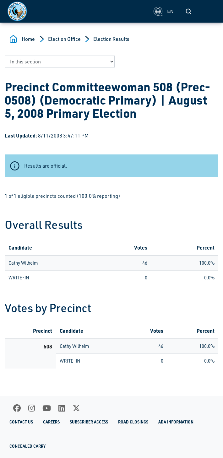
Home (28, 39)
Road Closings (133, 421)
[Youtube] (47, 408)
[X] (76, 408)
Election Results (111, 39)
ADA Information (175, 421)
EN (163, 11)
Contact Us (21, 421)
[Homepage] (77, 11)
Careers (51, 421)
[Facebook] (16, 408)
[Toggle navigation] (208, 11)
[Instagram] (31, 408)
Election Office (64, 39)
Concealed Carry (27, 446)
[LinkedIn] (62, 408)
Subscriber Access (89, 421)
